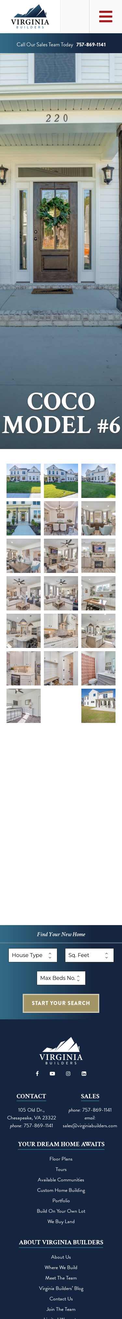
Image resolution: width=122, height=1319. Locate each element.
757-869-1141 (38, 1126)
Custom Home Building (61, 1190)
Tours (61, 1169)
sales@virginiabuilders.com (90, 1126)
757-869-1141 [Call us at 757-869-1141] (91, 44)
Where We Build (61, 1267)
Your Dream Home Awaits (61, 1144)
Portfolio (61, 1201)
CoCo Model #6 (61, 413)
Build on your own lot (61, 1211)
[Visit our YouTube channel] (52, 1074)
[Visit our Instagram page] (68, 1074)
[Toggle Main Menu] (105, 16)
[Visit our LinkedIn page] (84, 1074)
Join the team (61, 1309)
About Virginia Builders (61, 1242)
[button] (24, 481)
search (61, 1003)
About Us (61, 1257)
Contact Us (61, 1299)
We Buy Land (61, 1221)
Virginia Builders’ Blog (61, 1288)
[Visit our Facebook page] (37, 1074)
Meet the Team (61, 1278)
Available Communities (61, 1180)
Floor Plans (61, 1159)
